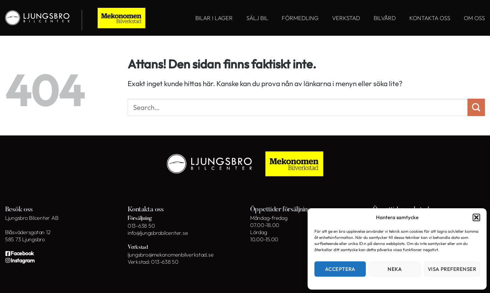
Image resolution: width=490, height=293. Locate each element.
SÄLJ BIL (257, 17)
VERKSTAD (346, 17)
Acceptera (340, 269)
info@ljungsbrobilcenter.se (158, 232)
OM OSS (474, 17)
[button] (476, 217)
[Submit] (476, 107)
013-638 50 (141, 225)
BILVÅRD (385, 17)
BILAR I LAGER (214, 17)
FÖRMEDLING (300, 17)
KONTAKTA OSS (429, 17)
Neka (395, 269)
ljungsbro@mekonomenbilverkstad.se (170, 254)
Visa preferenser (452, 269)
